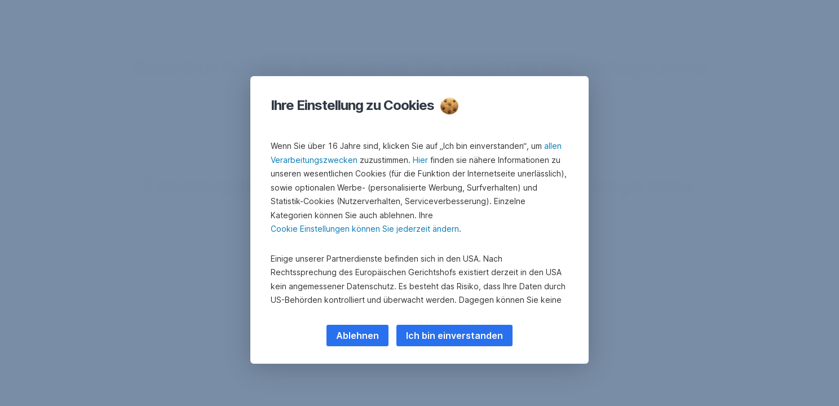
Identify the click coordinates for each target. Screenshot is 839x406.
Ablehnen (357, 335)
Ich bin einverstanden (454, 335)
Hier (420, 160)
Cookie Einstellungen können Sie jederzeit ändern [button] (365, 228)
